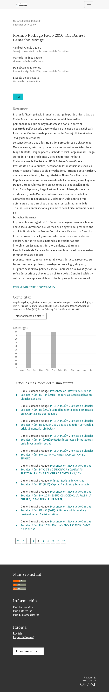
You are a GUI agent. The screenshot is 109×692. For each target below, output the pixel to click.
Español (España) (23, 637)
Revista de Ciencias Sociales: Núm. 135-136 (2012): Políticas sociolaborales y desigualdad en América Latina (56, 510)
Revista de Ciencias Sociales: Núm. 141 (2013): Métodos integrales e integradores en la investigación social (57, 439)
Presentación (58, 391)
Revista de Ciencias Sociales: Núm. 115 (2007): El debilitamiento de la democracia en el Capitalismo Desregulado (57, 409)
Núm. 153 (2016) (21, 21)
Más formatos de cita (29, 315)
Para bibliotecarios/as (26, 614)
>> (63, 540)
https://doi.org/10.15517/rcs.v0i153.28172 (34, 287)
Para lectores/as (23, 607)
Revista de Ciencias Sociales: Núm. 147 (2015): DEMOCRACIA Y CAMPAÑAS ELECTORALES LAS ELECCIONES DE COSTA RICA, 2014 (56, 469)
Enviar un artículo (28, 651)
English (17, 633)
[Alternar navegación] (88, 4)
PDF (18, 96)
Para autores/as (22, 611)
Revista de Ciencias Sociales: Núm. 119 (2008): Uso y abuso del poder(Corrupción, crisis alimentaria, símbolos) (57, 424)
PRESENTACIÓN (59, 405)
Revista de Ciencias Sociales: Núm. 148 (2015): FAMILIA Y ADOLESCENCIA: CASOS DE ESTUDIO (56, 525)
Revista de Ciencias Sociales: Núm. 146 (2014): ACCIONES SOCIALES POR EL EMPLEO (57, 454)
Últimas (55, 480)
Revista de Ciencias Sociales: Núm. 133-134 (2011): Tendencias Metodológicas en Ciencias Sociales (56, 394)
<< (18, 540)
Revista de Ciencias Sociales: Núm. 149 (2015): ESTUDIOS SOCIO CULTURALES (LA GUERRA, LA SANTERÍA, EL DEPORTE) (56, 495)
